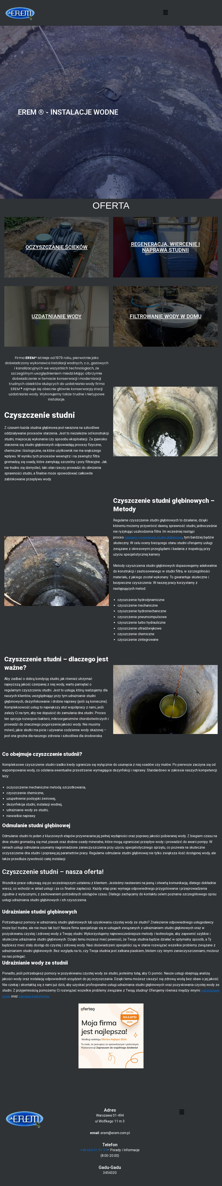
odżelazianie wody (16, 996)
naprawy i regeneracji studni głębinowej (154, 537)
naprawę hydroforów (54, 996)
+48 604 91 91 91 (93, 1150)
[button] (165, 13)
